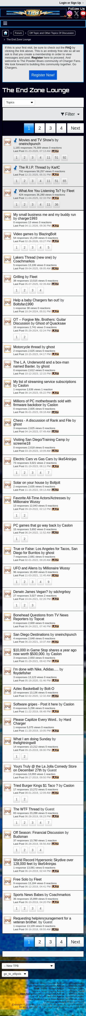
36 (56, 204)
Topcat (39, 619)
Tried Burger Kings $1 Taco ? (35, 785)
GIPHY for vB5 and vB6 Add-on (47, 996)
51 (56, 157)
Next (75, 128)
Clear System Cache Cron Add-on (46, 999)
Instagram (69, 13)
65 (64, 181)
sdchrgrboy (61, 592)
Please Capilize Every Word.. (35, 720)
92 (64, 157)
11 (48, 157)
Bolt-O (49, 689)
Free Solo (20, 879)
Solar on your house (28, 482)
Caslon (23, 385)
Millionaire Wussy (26, 502)
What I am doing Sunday (32, 739)
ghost (50, 347)
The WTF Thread (26, 809)
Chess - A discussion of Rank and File (42, 420)
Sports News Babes (28, 895)
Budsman (20, 836)
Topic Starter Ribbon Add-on (49, 988)
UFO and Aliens (25, 568)
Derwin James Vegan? (30, 592)
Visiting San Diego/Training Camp (39, 440)
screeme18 (21, 443)
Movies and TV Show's (36, 140)
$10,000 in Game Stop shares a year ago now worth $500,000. (44, 652)
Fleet (70, 191)
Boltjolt (55, 482)
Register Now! (43, 75)
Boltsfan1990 (23, 304)
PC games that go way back (34, 525)
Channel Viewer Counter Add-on (47, 983)
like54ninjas (68, 459)
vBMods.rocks (76, 983)
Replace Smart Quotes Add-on (47, 991)
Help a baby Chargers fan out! (36, 300)
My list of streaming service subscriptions (44, 382)
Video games (23, 234)
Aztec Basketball (26, 689)
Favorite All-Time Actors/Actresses (39, 498)
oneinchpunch (29, 144)
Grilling (18, 277)
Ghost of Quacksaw (51, 323)
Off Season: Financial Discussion (38, 832)
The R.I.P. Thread (32, 167)
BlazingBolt (47, 234)
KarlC (55, 167)
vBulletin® (63, 1001)
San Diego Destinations (31, 634)
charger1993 (27, 218)
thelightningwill (24, 743)
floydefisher (22, 673)
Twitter (76, 13)
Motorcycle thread (27, 347)
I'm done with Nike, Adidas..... (36, 669)
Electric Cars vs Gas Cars (33, 459)
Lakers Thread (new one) (32, 257)
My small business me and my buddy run (44, 215)
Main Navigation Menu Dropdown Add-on (42, 993)
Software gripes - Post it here (35, 704)
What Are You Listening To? (40, 191)
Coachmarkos (24, 261)
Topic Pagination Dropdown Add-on (45, 985)
